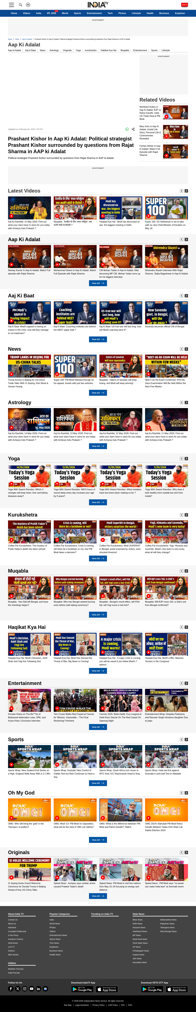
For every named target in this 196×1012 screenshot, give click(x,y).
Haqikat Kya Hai (27, 627)
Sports (77, 13)
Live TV (11, 947)
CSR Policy (113, 1005)
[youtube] (31, 988)
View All (98, 283)
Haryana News (139, 927)
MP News (137, 935)
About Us (12, 924)
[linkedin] (38, 988)
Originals (67, 50)
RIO (123, 1005)
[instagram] (24, 988)
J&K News (137, 958)
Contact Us (13, 920)
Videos (26, 13)
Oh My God (21, 793)
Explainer (180, 13)
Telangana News (167, 927)
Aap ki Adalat (14, 50)
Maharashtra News (168, 920)
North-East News (140, 939)
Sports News (55, 939)
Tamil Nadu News (140, 943)
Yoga (78, 50)
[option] (29, 213)
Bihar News (138, 920)
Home (14, 13)
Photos (122, 13)
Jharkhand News (140, 931)
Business (164, 13)
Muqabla (125, 50)
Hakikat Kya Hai (108, 50)
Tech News (54, 943)
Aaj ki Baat (30, 50)
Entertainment (94, 13)
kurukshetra (91, 50)
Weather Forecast (15, 969)
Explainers (54, 947)
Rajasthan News (167, 924)
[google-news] (45, 988)
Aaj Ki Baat (21, 296)
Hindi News (13, 943)
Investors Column (15, 939)
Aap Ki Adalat (27, 39)
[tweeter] (17, 988)
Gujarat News (138, 955)
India (38, 13)
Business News (56, 951)
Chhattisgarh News (141, 951)
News (10, 39)
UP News (137, 947)
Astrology (54, 50)
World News (55, 924)
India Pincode (14, 973)
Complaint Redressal (17, 931)
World (65, 13)
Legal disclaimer (82, 1005)
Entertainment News (58, 935)
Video (17, 39)
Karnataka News (140, 962)
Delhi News (137, 924)
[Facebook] (11, 988)
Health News (55, 955)
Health (150, 13)
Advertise (12, 927)
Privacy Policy (98, 1005)
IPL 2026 (51, 13)
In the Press (13, 935)
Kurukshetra (22, 515)
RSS (130, 1005)
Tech (110, 13)
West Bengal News (168, 931)
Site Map (67, 1005)
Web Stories (13, 955)
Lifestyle (136, 13)
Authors (11, 951)
